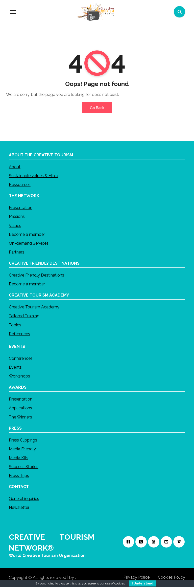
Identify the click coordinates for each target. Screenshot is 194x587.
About (14, 166)
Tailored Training (24, 315)
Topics (15, 324)
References (19, 333)
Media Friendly (22, 448)
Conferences (21, 358)
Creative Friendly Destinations (36, 275)
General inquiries (24, 498)
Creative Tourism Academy (34, 307)
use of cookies (115, 583)
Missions (17, 216)
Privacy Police (137, 577)
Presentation (20, 207)
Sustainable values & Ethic (33, 175)
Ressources (20, 184)
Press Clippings (23, 439)
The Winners (20, 416)
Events (15, 367)
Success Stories (23, 466)
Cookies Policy (171, 577)
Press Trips (19, 475)
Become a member (27, 234)
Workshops (19, 376)
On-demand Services (28, 243)
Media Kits (18, 457)
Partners (16, 252)
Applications (20, 408)
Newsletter (19, 507)
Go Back (97, 108)
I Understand (142, 583)
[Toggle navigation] (13, 12)
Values (15, 225)
